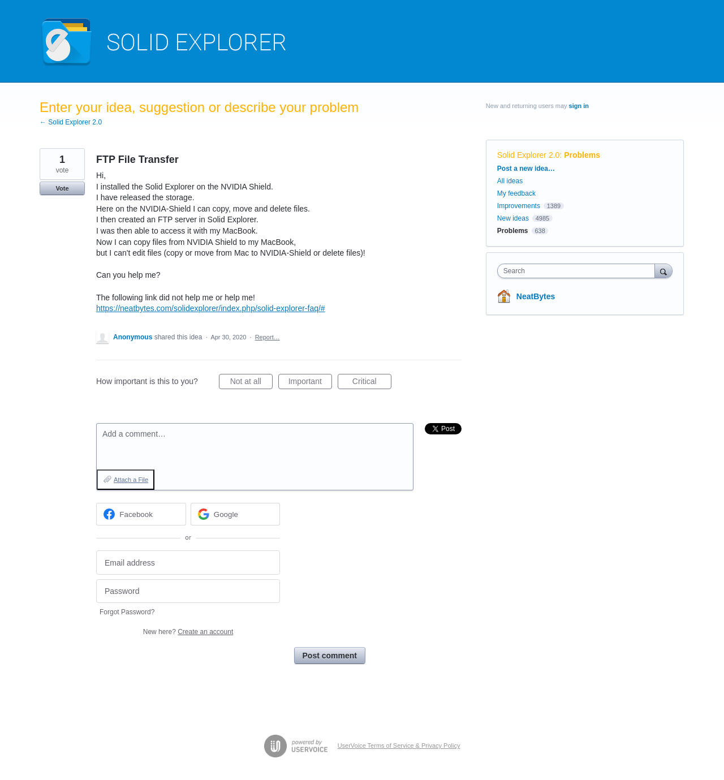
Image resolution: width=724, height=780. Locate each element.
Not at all (251, 383)
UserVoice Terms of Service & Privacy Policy (399, 745)
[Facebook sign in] (141, 514)
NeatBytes (535, 296)
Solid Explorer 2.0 (528, 155)
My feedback (516, 193)
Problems (582, 155)
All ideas (510, 181)
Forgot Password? (127, 612)
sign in (579, 105)
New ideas (513, 218)
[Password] (188, 591)
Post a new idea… (526, 169)
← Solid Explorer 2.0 (71, 122)
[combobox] (579, 271)
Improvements (518, 206)
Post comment (330, 655)
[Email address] (188, 562)
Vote (61, 188)
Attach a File (131, 479)
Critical (371, 383)
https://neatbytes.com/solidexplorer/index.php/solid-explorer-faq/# (210, 308)
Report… (267, 337)
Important (310, 383)
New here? (188, 632)
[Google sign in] (236, 514)
